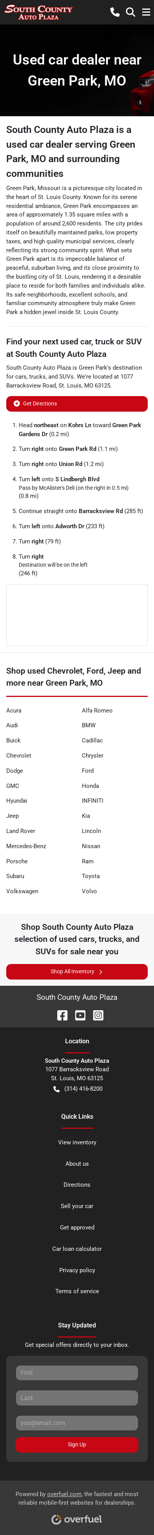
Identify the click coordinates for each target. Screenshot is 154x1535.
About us (77, 1163)
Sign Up (77, 1444)
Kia (86, 815)
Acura (13, 710)
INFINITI (92, 800)
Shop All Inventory (77, 971)
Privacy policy (77, 1270)
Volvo (89, 891)
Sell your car (77, 1206)
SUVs (66, 376)
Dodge (14, 770)
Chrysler (92, 755)
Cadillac (92, 740)
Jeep (12, 815)
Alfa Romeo (97, 710)
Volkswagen (22, 891)
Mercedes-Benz (26, 846)
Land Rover (20, 831)
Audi (12, 725)
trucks (37, 376)
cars (21, 376)
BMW (89, 725)
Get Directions (35, 403)
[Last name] (77, 1398)
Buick (13, 740)
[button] (115, 12)
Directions (77, 1184)
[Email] (77, 1423)
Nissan (91, 846)
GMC (12, 785)
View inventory (77, 1142)
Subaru (15, 876)
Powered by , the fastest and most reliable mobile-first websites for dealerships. (77, 1505)
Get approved (77, 1227)
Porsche (17, 861)
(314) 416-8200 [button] (78, 1088)
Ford (88, 770)
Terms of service (77, 1291)
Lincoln (91, 831)
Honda (90, 785)
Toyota (91, 876)
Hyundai (16, 800)
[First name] (77, 1373)
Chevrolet (18, 755)
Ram (88, 861)
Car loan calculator (77, 1248)
